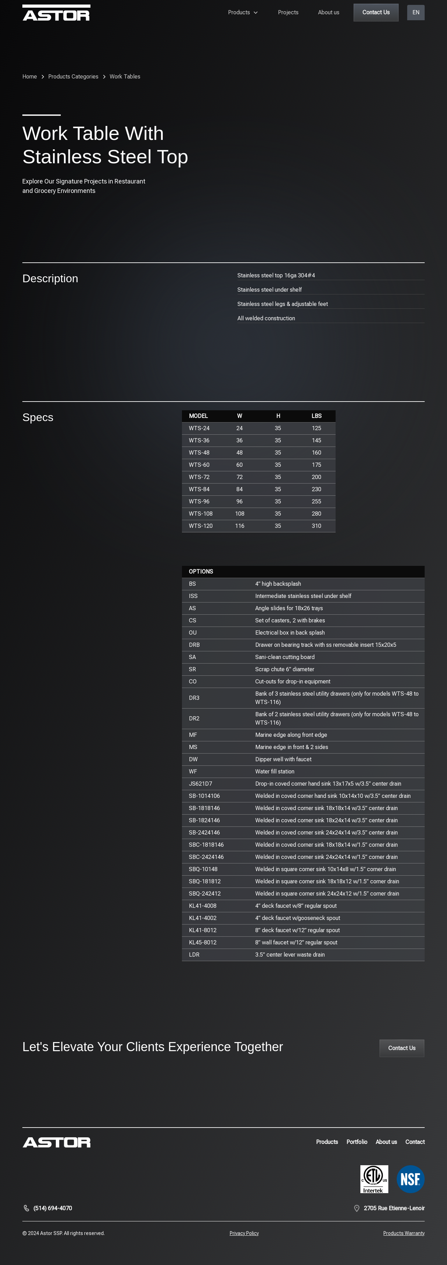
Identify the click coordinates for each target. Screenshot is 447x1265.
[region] (303, 471)
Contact (415, 1142)
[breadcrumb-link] (125, 77)
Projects (288, 12)
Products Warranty (404, 1233)
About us (328, 12)
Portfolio (356, 1142)
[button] (243, 12)
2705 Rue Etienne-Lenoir (394, 1208)
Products (327, 1142)
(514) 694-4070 (53, 1208)
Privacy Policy (244, 1233)
